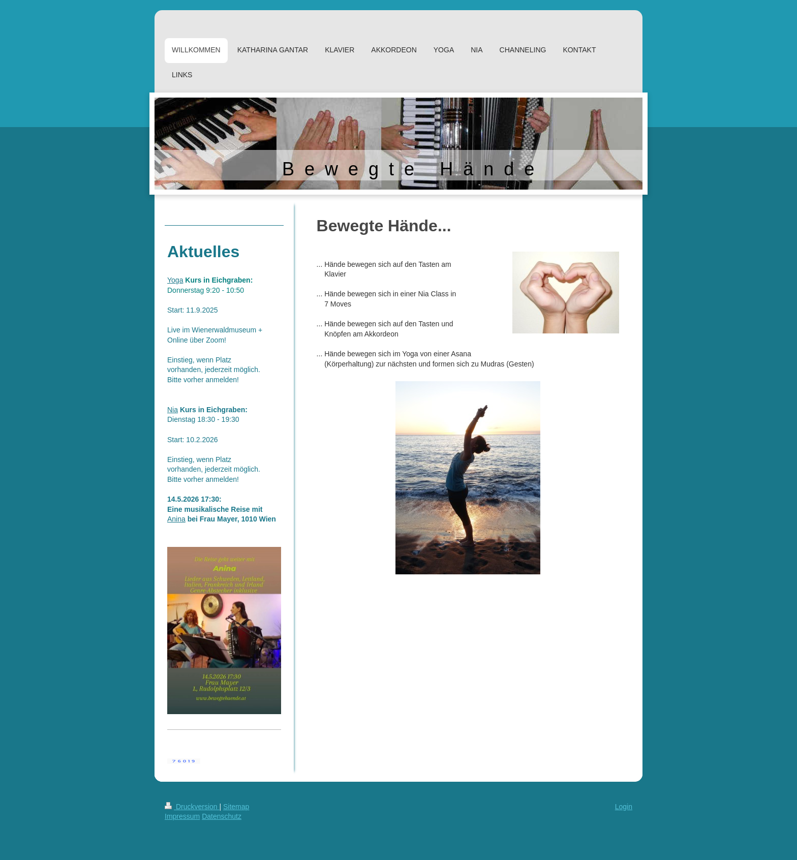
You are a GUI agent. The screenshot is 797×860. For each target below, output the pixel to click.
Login (623, 807)
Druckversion (192, 807)
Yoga (175, 280)
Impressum (182, 816)
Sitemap (236, 807)
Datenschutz (221, 816)
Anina (176, 519)
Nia (172, 410)
